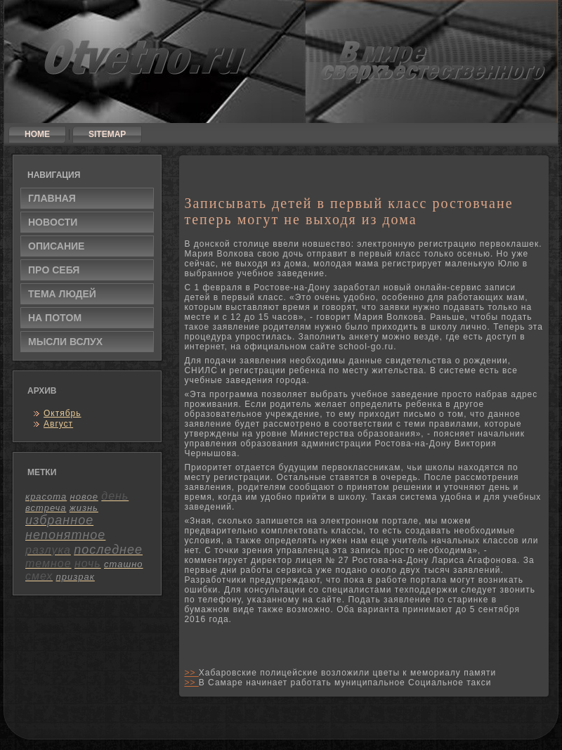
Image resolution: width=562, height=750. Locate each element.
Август (58, 424)
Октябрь (62, 413)
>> (191, 673)
